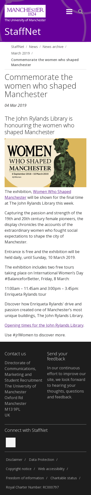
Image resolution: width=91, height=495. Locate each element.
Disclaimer (14, 459)
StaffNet (23, 32)
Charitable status (63, 478)
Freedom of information (25, 478)
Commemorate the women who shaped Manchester (45, 62)
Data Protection (41, 459)
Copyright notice (19, 468)
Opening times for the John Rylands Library (44, 325)
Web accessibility (51, 468)
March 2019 (20, 53)
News (33, 46)
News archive (53, 46)
